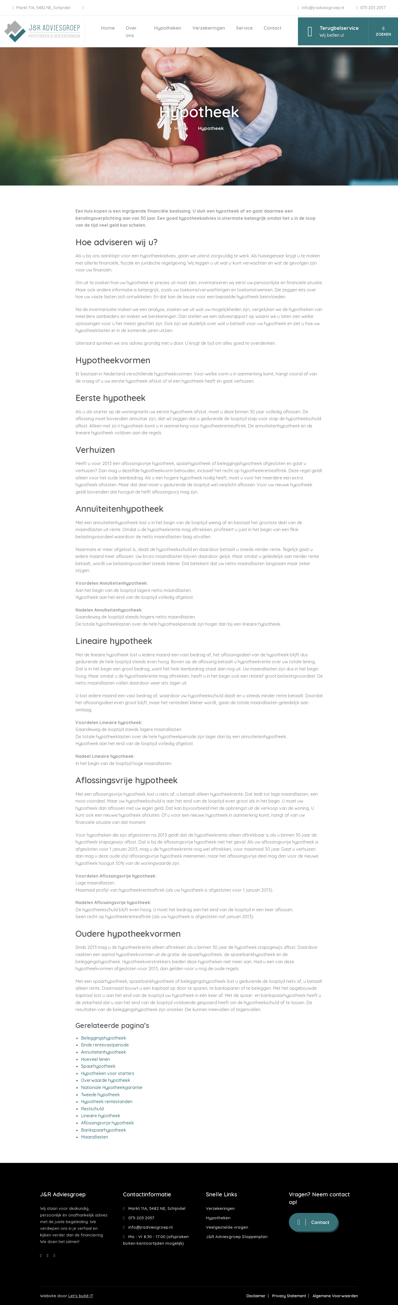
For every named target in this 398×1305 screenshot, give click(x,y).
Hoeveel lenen (95, 1059)
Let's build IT (80, 1295)
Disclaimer (256, 1295)
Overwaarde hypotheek (105, 1080)
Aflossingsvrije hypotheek (107, 1123)
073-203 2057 (371, 7)
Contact (272, 28)
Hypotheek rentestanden (106, 1101)
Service (244, 28)
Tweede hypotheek (100, 1094)
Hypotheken (167, 28)
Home (108, 28)
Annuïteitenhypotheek (103, 1052)
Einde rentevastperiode (105, 1045)
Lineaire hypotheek (100, 1115)
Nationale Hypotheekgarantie (111, 1087)
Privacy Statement (289, 1295)
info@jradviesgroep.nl (321, 7)
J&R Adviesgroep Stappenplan (237, 1236)
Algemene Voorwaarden (335, 1295)
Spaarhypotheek (98, 1066)
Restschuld (92, 1108)
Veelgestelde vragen (227, 1227)
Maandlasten (94, 1137)
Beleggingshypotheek (103, 1038)
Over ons (131, 31)
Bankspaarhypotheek (103, 1130)
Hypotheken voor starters (107, 1073)
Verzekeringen (208, 28)
